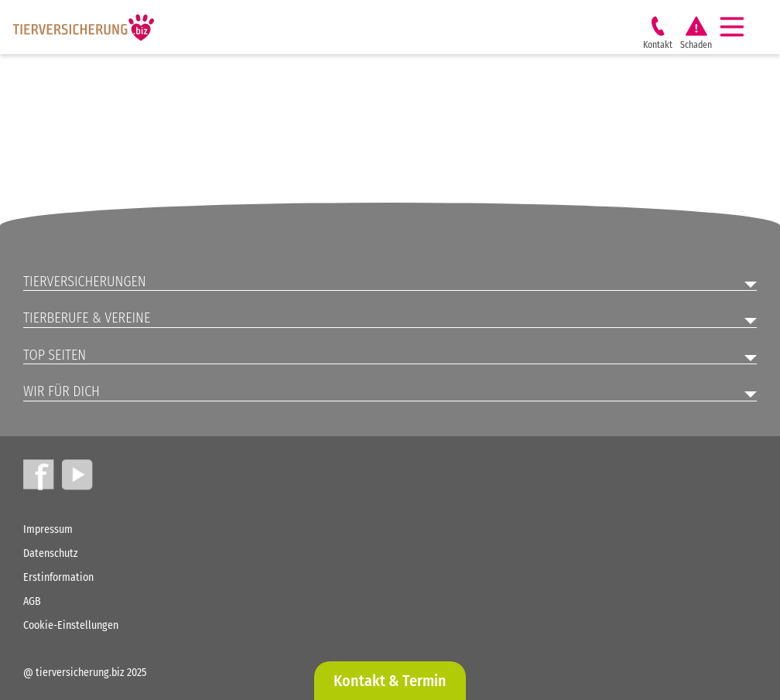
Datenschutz (50, 553)
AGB (32, 601)
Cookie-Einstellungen (70, 625)
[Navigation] (738, 27)
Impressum (48, 529)
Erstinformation (58, 577)
